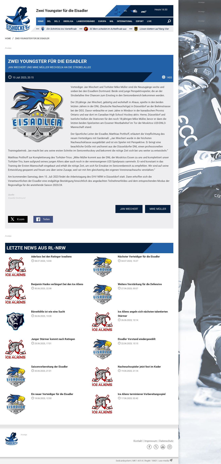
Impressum (150, 441)
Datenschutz (166, 441)
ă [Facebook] (149, 446)
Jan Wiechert (129, 208)
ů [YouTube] (162, 446)
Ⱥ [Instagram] (169, 446)
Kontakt (137, 441)
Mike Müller (158, 208)
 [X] (156, 446)
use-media (164, 460)
